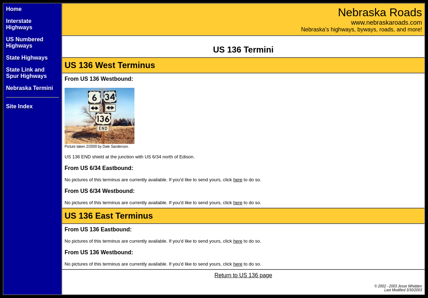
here (237, 179)
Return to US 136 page (243, 275)
